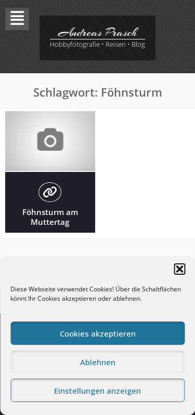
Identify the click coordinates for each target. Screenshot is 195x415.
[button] (179, 269)
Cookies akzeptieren (98, 333)
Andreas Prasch (97, 32)
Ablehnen (97, 362)
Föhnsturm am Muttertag (50, 217)
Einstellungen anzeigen (97, 390)
